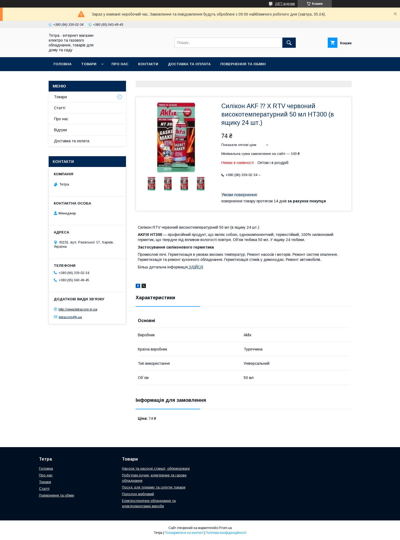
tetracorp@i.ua (70, 317)
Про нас (119, 64)
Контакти (148, 64)
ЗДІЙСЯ (195, 267)
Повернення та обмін (243, 64)
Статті (59, 108)
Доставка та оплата (189, 64)
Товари (88, 64)
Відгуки (60, 130)
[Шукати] (289, 43)
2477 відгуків (285, 4)
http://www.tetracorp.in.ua (78, 309)
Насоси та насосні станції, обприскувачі (156, 468)
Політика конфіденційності (226, 533)
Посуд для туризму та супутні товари (153, 487)
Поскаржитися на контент (184, 533)
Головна (62, 64)
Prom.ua (225, 528)
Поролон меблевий (138, 494)
